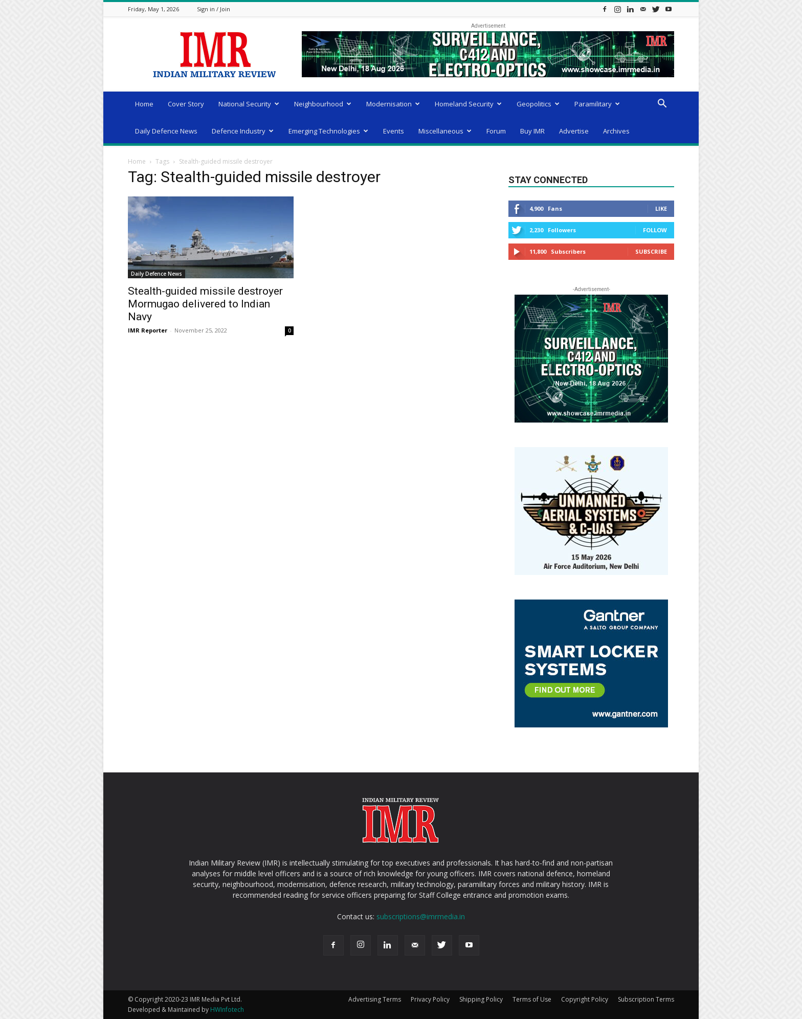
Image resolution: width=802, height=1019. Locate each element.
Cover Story (186, 103)
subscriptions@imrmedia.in (420, 916)
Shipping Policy (481, 999)
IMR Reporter (147, 330)
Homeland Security (468, 103)
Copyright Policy (584, 999)
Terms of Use (532, 999)
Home (144, 103)
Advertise (574, 131)
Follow (655, 230)
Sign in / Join (213, 9)
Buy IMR (532, 131)
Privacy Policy (430, 999)
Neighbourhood (322, 103)
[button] (662, 104)
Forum (496, 131)
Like (661, 208)
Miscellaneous (445, 131)
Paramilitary (597, 103)
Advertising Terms (374, 999)
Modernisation (393, 103)
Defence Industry (243, 131)
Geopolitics (538, 103)
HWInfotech (227, 1009)
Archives (616, 131)
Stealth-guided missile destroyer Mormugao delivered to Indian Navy (205, 304)
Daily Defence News (166, 131)
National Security (248, 103)
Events (393, 131)
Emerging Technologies (328, 131)
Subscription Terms (646, 999)
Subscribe (651, 251)
